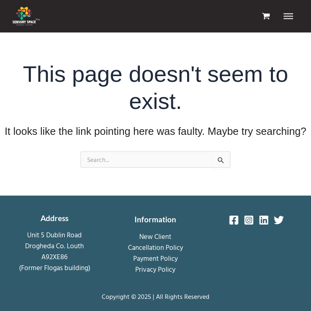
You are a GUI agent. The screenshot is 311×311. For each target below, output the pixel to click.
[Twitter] (279, 220)
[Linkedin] (264, 220)
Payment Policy (155, 258)
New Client (155, 236)
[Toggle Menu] (288, 16)
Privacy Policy (155, 269)
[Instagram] (249, 220)
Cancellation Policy (155, 247)
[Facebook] (234, 220)
